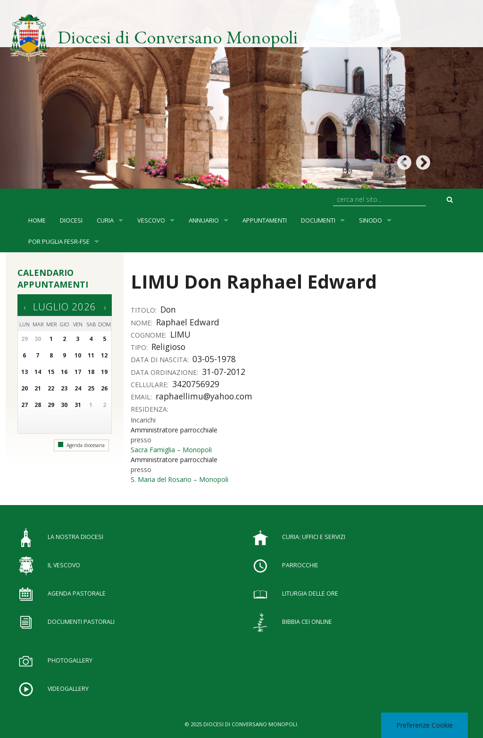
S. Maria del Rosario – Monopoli (179, 479)
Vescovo (151, 220)
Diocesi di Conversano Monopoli (178, 37)
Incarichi (143, 419)
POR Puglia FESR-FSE (59, 241)
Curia (105, 220)
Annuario (204, 220)
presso (141, 439)
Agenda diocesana (81, 445)
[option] (241, 94)
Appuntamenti (264, 220)
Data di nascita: (161, 359)
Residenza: (150, 409)
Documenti (318, 220)
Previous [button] (404, 163)
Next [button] (423, 163)
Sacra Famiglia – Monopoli (171, 449)
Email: (142, 396)
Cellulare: (150, 384)
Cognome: (149, 335)
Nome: (142, 322)
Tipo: (140, 347)
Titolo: (144, 310)
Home (37, 220)
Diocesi (71, 220)
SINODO (370, 220)
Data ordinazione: (165, 372)
